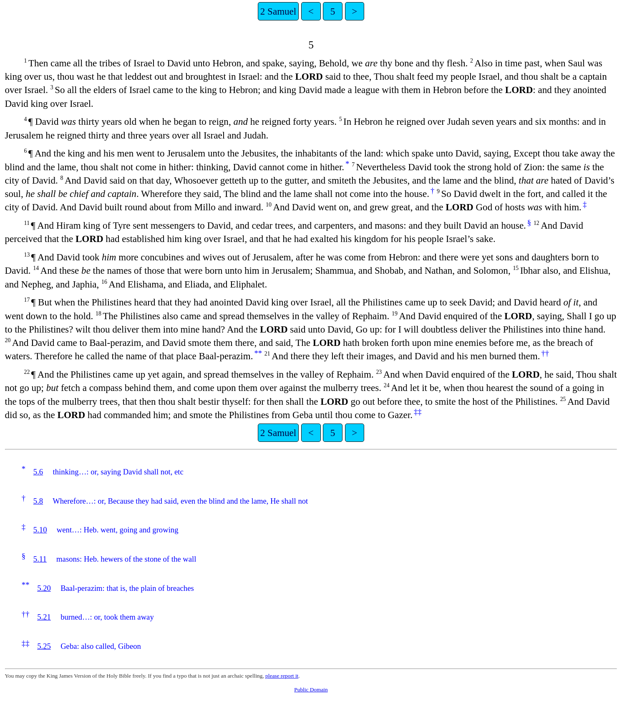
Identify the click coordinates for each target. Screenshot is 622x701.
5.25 (44, 646)
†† (545, 353)
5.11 (40, 559)
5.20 (44, 588)
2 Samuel (278, 11)
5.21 (44, 617)
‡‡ (418, 411)
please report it (281, 676)
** (258, 353)
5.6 (38, 471)
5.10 (40, 529)
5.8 (38, 501)
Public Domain (310, 689)
